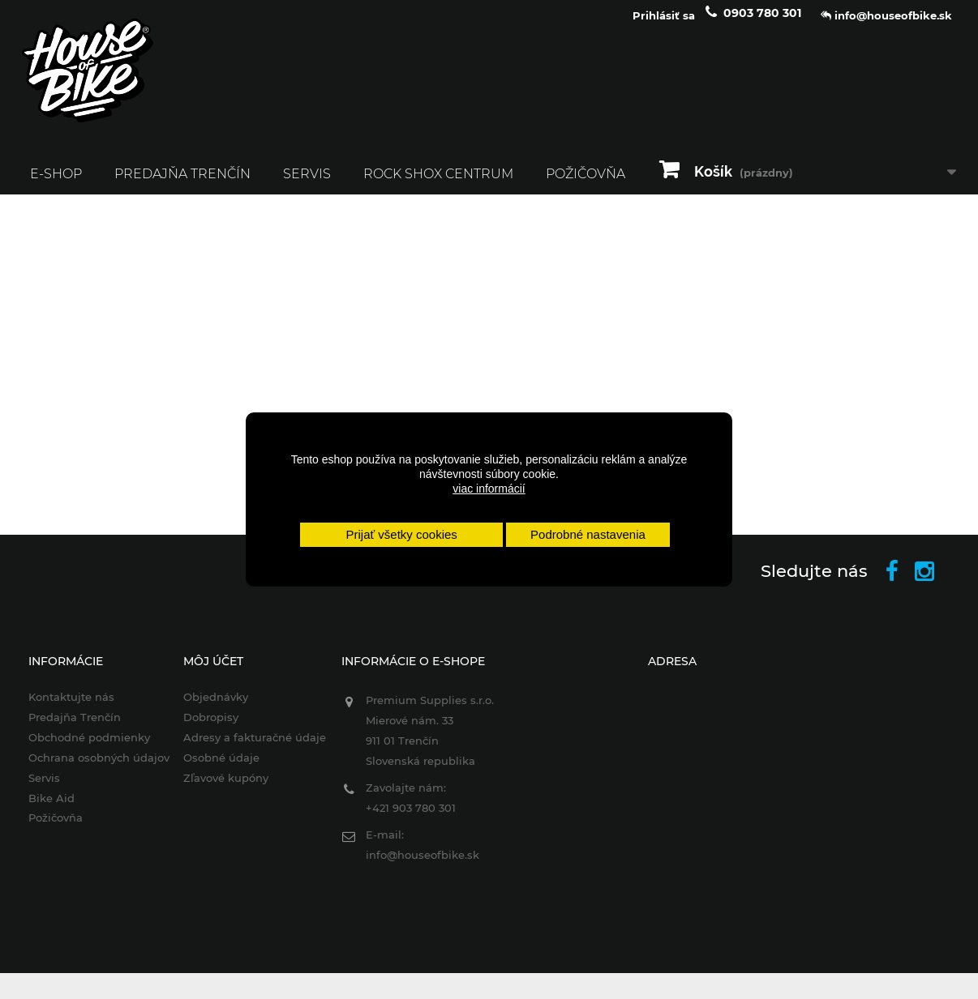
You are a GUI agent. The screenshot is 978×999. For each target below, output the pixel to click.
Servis (307, 183)
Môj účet (206, 671)
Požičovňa (585, 183)
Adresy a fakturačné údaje (247, 747)
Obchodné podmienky (78, 747)
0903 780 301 (762, 22)
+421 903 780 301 (407, 818)
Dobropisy (203, 726)
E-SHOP (56, 183)
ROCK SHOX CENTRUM (438, 183)
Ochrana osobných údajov (88, 767)
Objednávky (208, 707)
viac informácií (489, 488)
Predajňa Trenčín (182, 183)
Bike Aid (41, 807)
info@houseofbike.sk (419, 865)
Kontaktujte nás (61, 707)
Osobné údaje (214, 767)
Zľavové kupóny (218, 787)
